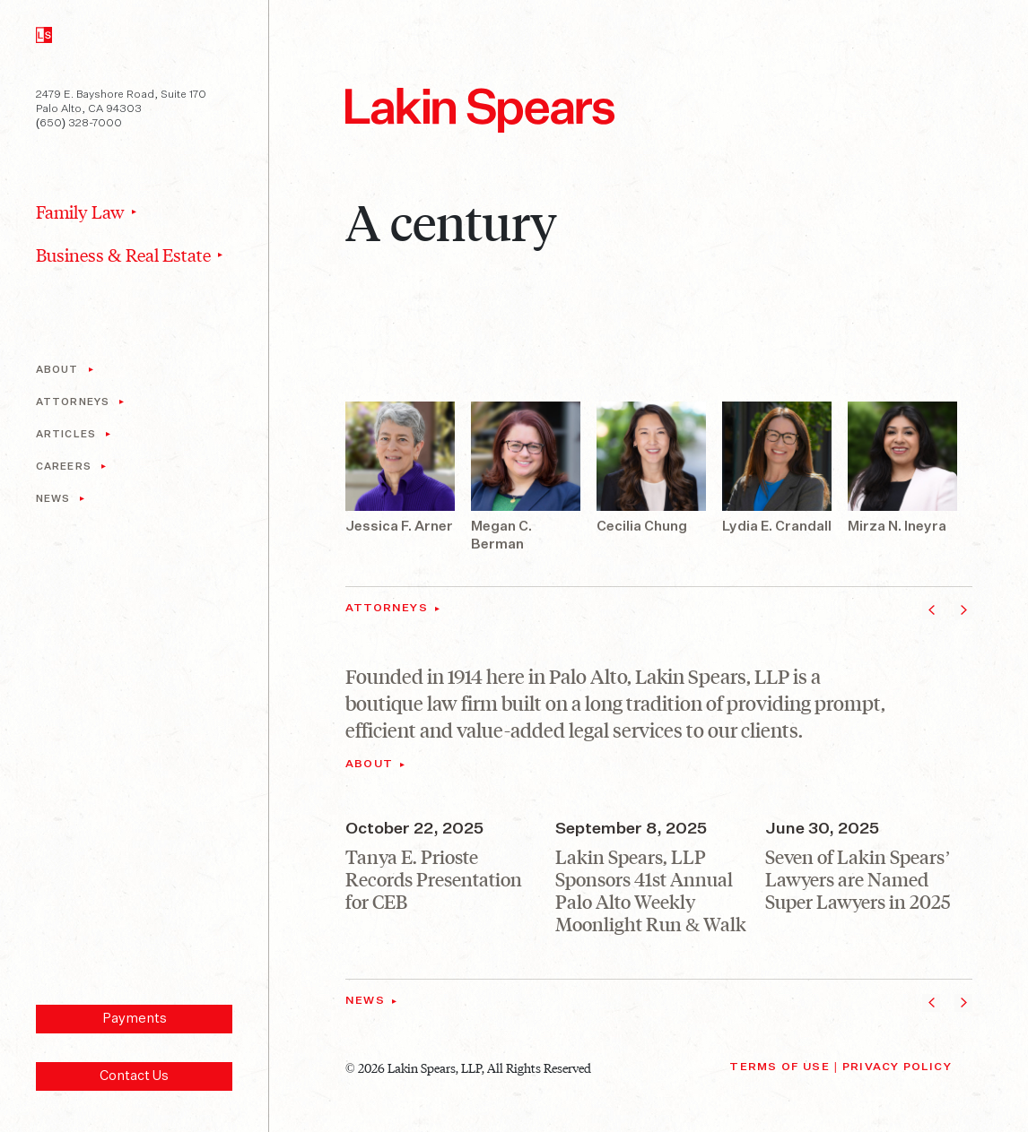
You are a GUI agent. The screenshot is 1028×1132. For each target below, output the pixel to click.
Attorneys (72, 402)
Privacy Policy (897, 1067)
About (57, 370)
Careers (63, 466)
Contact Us (134, 1076)
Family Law (80, 211)
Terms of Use (779, 1067)
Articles (66, 434)
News (53, 499)
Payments (134, 1018)
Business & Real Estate (123, 254)
